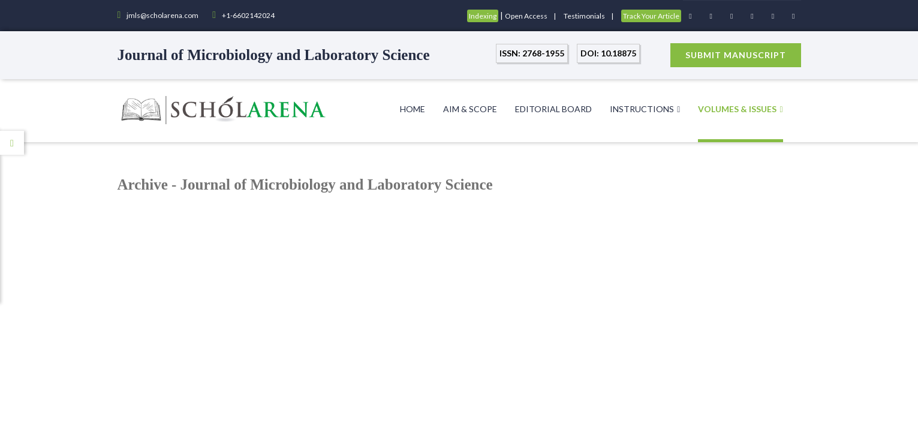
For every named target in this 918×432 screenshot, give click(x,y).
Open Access (526, 15)
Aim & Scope (470, 109)
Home (412, 109)
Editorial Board (553, 109)
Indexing (482, 15)
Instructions (645, 109)
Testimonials (584, 15)
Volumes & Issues (740, 109)
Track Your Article (651, 15)
